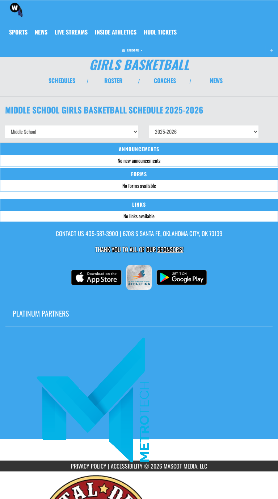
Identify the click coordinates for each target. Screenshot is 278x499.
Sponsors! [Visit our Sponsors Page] (170, 249)
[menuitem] (41, 31)
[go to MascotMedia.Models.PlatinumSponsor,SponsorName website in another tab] (139, 399)
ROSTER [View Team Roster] (113, 80)
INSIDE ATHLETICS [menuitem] (115, 32)
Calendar (132, 50)
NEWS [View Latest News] (216, 80)
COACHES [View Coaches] (165, 80)
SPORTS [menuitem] (18, 32)
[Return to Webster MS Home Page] (16, 9)
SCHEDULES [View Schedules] (62, 80)
